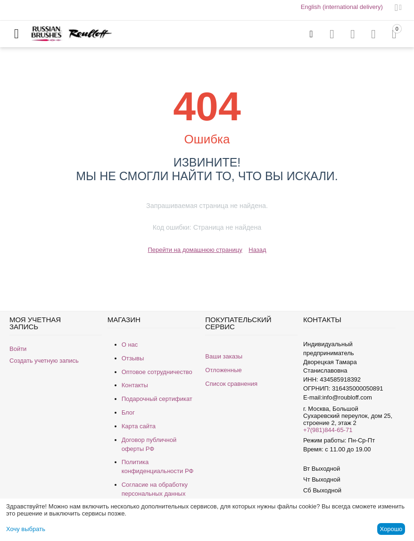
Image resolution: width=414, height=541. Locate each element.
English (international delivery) (342, 6)
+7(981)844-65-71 (327, 429)
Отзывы (133, 358)
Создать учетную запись (44, 360)
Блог (128, 412)
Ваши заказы (223, 356)
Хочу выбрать (25, 529)
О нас (130, 344)
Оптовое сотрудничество (157, 371)
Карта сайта (139, 426)
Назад (257, 249)
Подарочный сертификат (157, 398)
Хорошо (391, 529)
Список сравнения (231, 383)
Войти (17, 348)
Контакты (135, 385)
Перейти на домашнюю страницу (195, 249)
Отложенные (223, 370)
